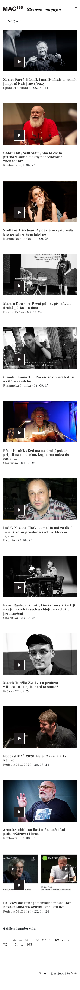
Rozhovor (11, 165)
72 (5, 944)
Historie (9, 540)
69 (57, 940)
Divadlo (9, 312)
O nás (42, 973)
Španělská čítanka (17, 88)
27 (15, 940)
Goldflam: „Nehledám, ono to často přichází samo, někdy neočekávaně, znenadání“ (33, 157)
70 (63, 940)
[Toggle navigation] (76, 8)
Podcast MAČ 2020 (17, 764)
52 (26, 940)
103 (29, 944)
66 (38, 940)
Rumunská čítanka (17, 238)
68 (50, 940)
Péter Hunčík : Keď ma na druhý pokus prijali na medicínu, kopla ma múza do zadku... (36, 455)
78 (17, 944)
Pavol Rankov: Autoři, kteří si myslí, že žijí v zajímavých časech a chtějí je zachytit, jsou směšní (39, 609)
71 (70, 940)
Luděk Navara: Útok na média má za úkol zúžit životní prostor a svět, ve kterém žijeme (38, 532)
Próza (20, 312)
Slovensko (11, 463)
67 (44, 940)
